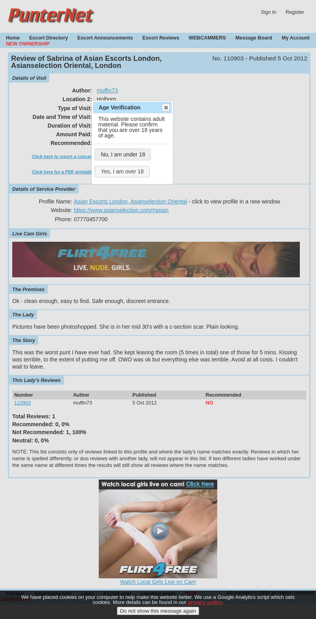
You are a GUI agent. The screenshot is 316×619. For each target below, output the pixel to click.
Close (165, 107)
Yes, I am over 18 (122, 171)
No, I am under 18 (123, 154)
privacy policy (205, 606)
